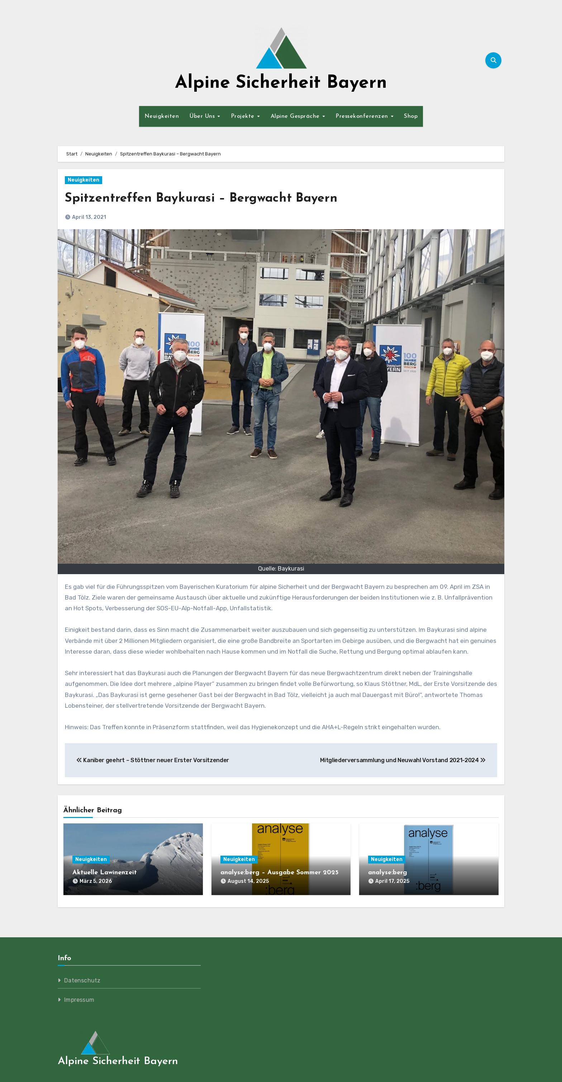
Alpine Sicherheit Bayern (281, 83)
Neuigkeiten (161, 116)
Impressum (79, 996)
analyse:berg (387, 872)
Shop (411, 116)
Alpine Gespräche (296, 116)
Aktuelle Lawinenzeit (104, 872)
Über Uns (203, 116)
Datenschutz (82, 976)
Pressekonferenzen (362, 116)
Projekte (244, 116)
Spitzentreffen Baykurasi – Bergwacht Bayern (213, 198)
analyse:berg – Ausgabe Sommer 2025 (279, 872)
